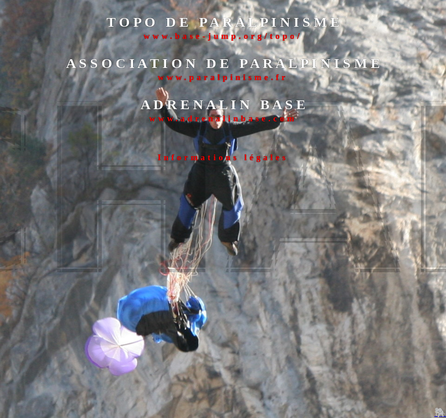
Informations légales (222, 157)
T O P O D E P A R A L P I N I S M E (223, 22)
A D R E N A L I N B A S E (223, 104)
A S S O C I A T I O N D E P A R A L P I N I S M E (223, 63)
